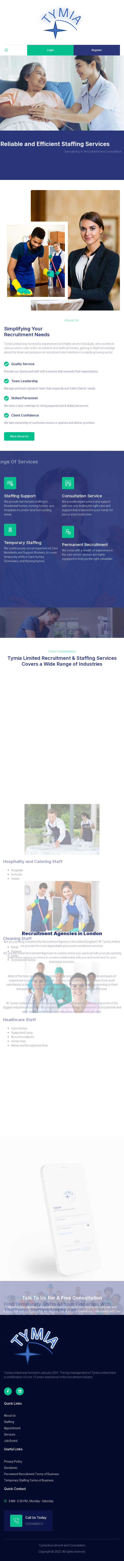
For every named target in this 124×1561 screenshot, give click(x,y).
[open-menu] (6, 50)
